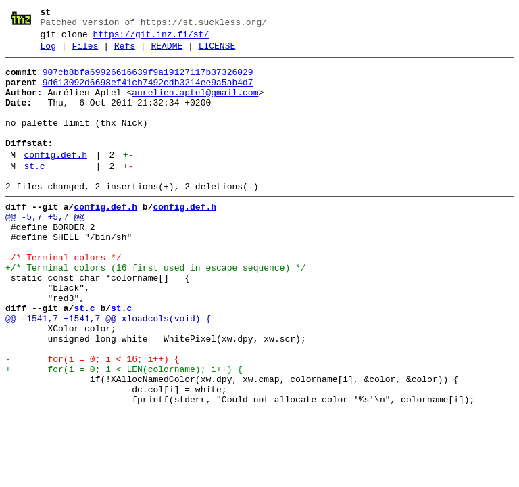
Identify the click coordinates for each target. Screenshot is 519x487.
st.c (34, 193)
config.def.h (55, 179)
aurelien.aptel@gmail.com (195, 105)
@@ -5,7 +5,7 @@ (44, 250)
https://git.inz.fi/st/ (151, 38)
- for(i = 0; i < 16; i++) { (92, 420)
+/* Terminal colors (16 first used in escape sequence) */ (155, 310)
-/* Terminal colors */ (63, 298)
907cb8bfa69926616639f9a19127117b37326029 (148, 80)
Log (48, 52)
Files (85, 52)
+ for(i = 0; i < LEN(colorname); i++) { (124, 432)
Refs (124, 52)
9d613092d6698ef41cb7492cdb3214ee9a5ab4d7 (148, 93)
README (166, 52)
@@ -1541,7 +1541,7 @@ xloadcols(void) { (108, 371)
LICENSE (217, 52)
